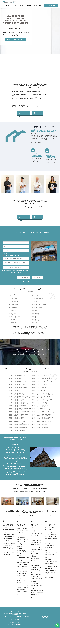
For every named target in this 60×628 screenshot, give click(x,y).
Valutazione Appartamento (37, 298)
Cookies (17, 619)
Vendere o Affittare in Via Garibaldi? (16, 399)
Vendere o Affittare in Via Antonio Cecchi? (18, 420)
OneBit (18, 622)
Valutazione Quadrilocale (14, 309)
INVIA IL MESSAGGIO (16, 267)
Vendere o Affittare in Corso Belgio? (39, 384)
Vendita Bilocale (12, 313)
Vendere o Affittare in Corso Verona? (40, 377)
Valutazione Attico (13, 300)
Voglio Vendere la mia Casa (11, 254)
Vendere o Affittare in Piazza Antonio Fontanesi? (19, 397)
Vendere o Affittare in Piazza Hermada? (40, 393)
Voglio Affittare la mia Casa (11, 255)
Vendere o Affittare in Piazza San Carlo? (17, 394)
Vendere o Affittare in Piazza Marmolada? (18, 402)
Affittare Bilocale (12, 295)
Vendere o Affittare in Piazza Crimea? (17, 380)
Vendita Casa (11, 314)
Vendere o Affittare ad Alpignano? (39, 390)
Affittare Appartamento (37, 294)
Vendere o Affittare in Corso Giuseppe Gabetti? (19, 396)
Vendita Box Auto (35, 313)
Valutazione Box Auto (13, 301)
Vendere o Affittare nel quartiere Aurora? (41, 406)
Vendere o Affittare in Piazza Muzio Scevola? (18, 429)
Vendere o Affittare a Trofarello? (39, 397)
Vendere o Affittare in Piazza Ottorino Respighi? (42, 399)
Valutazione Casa (35, 301)
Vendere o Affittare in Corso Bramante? (17, 412)
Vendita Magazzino (13, 319)
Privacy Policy (17, 272)
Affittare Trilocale (35, 297)
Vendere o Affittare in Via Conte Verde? (40, 405)
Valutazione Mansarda (13, 307)
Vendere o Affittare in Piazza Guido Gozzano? (18, 426)
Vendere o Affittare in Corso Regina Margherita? (42, 417)
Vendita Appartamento (14, 312)
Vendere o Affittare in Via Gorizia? (39, 392)
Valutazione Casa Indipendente (38, 303)
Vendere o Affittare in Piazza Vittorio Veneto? (18, 377)
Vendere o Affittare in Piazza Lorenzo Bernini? (19, 427)
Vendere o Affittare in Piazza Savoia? (17, 430)
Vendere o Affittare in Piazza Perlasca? (17, 383)
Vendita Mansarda (36, 319)
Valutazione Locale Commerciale (39, 304)
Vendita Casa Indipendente (14, 316)
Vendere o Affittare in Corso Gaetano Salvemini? (42, 394)
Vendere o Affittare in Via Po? (15, 390)
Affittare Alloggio (12, 294)
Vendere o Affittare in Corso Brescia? (17, 375)
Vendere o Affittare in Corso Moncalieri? (40, 375)
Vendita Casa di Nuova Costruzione (39, 314)
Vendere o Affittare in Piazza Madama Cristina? (19, 424)
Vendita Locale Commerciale (15, 317)
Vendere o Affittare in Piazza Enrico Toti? (41, 409)
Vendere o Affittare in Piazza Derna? (40, 387)
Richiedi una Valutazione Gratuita (30, 117)
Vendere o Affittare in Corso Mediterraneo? (18, 403)
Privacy (12, 619)
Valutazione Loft (12, 306)
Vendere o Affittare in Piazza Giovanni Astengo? (19, 406)
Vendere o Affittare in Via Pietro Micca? (40, 424)
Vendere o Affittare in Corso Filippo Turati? (41, 389)
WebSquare (19, 624)
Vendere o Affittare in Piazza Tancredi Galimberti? (42, 412)
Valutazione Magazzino (37, 306)
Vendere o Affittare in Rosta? (15, 378)
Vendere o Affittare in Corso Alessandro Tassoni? (42, 381)
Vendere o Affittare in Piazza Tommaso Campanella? (20, 408)
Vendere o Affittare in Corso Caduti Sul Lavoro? (42, 386)
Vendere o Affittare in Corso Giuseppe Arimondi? (42, 380)
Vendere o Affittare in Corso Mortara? (17, 409)
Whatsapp (37, 113)
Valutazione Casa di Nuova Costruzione (17, 303)
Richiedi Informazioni (30, 281)
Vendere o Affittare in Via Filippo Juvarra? (18, 384)
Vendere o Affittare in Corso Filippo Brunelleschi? (19, 423)
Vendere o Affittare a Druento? (38, 408)
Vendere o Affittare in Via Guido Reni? (40, 427)
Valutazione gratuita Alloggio (30, 221)
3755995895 (51, 5)
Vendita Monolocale (13, 320)
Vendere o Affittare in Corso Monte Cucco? (41, 418)
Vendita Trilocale (12, 322)
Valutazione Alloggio (13, 298)
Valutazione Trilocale (36, 309)
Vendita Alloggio (35, 310)
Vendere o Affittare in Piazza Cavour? (40, 402)
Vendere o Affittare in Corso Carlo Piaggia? (18, 381)
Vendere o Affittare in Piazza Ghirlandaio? (41, 403)
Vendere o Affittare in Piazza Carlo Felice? (18, 387)
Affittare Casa (35, 295)
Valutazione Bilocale (36, 300)
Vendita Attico (35, 312)
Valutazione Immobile (13, 304)
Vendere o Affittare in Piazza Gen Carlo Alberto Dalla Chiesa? (45, 378)
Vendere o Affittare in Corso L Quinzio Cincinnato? (43, 426)
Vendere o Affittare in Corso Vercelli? (17, 392)
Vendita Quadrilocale (36, 320)
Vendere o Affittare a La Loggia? (16, 415)
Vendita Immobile (35, 316)
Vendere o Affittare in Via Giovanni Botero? (18, 386)
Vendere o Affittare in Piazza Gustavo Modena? (42, 414)
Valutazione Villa (12, 310)
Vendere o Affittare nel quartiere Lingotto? (41, 396)
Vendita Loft (34, 317)
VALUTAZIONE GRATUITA (15, 39)
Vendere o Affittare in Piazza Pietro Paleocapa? (42, 400)
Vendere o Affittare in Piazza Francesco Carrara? (42, 421)
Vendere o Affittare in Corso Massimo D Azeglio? (19, 411)
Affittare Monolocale (13, 297)
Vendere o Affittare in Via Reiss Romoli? (40, 429)
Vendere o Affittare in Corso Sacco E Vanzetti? (19, 414)
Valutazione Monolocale (37, 307)
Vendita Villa (34, 322)
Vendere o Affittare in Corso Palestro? (17, 421)
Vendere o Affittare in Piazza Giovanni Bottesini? (42, 383)
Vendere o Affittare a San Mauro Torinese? (41, 415)
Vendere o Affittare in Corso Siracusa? (17, 389)
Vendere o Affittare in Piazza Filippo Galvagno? (19, 400)
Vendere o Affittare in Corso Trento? (17, 417)
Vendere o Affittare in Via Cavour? (16, 418)
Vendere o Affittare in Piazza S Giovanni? (41, 420)
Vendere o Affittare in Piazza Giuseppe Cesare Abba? (43, 411)
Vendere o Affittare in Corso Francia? (17, 393)
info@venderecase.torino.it (13, 613)
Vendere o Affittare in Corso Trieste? (40, 423)
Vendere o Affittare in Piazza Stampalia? (17, 405)
